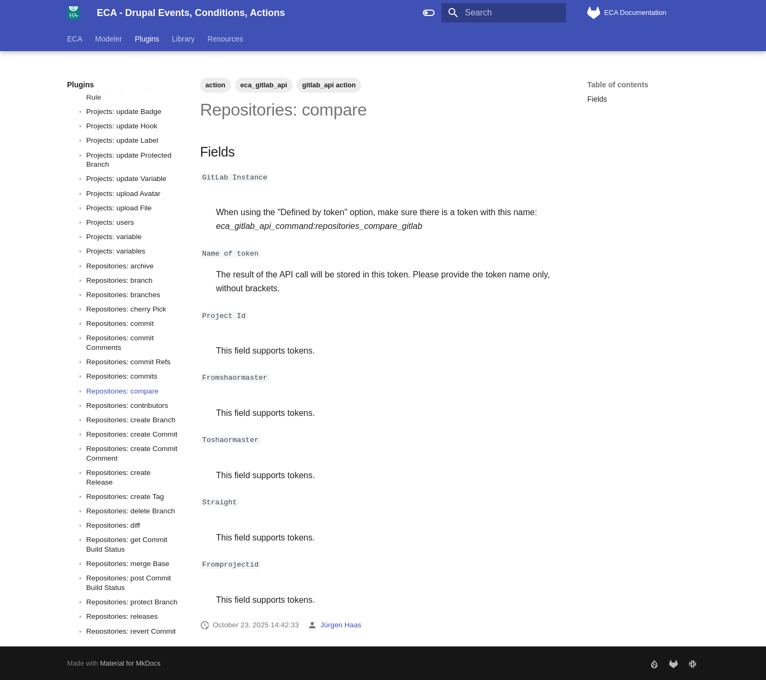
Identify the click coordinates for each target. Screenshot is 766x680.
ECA (74, 39)
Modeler (108, 39)
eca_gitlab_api (263, 85)
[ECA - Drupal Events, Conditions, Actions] (73, 12)
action (215, 85)
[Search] (504, 12)
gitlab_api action (329, 85)
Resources (225, 39)
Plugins (147, 39)
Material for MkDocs (130, 663)
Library (183, 39)
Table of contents (617, 84)
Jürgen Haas (340, 624)
